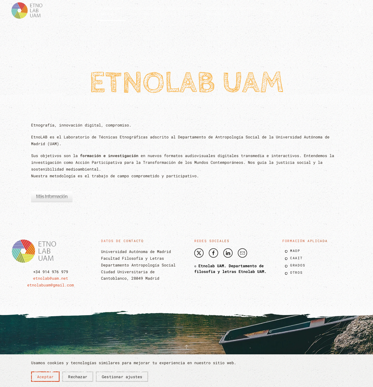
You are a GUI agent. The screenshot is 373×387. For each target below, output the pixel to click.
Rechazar (77, 376)
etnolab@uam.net (50, 278)
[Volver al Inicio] (28, 10)
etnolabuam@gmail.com (50, 284)
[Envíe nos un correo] (242, 253)
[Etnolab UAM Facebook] (213, 253)
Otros (296, 272)
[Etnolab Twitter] (199, 253)
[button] (111, 10)
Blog (267, 10)
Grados (297, 265)
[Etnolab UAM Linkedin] (228, 253)
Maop (295, 250)
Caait (296, 258)
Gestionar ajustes (122, 376)
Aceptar (45, 376)
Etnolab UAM (251, 271)
